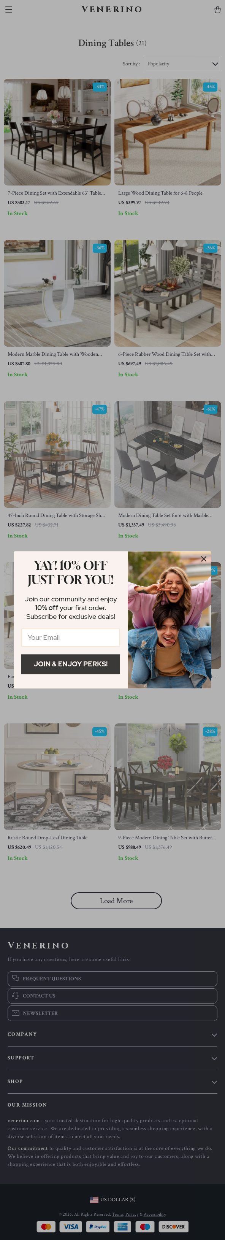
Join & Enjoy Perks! (71, 664)
